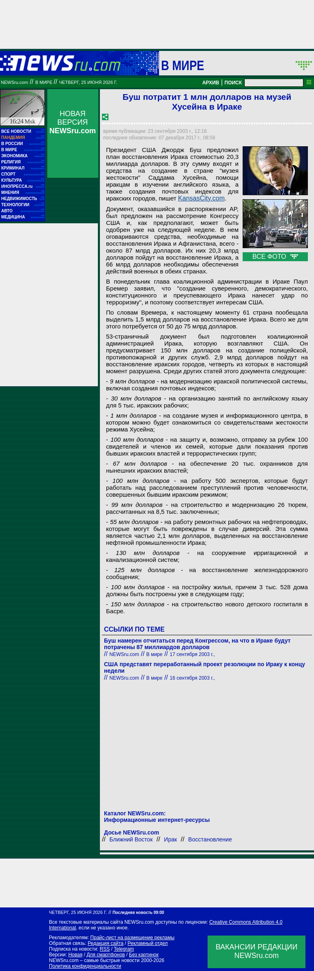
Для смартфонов (105, 955)
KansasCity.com (201, 198)
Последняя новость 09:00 (138, 912)
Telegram (124, 949)
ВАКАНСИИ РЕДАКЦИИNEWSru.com (257, 951)
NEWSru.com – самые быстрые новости (94, 960)
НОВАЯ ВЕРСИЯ (72, 122)
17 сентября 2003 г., (192, 654)
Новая (75, 955)
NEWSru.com (14, 82)
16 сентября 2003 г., (192, 678)
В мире (182, 65)
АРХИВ (210, 83)
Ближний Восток (131, 839)
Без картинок (143, 955)
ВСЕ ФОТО (275, 256)
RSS (105, 949)
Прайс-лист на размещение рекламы (132, 937)
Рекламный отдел (148, 943)
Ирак (170, 839)
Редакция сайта (106, 943)
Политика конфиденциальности (85, 966)
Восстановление (210, 839)
